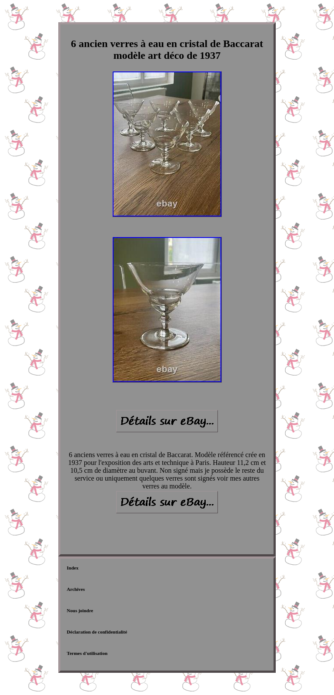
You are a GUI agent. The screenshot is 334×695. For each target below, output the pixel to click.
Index (73, 567)
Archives (76, 589)
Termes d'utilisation (87, 653)
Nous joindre (80, 610)
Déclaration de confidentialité (97, 631)
